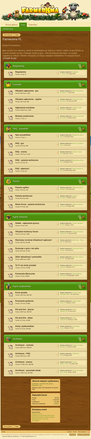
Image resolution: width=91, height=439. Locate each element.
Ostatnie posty (8, 29)
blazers (74, 309)
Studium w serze (77, 152)
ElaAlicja (56, 403)
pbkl (61, 241)
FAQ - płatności (22, 169)
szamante (63, 267)
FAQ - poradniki (20, 128)
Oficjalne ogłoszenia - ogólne (28, 99)
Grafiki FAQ (75, 353)
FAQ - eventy (21, 152)
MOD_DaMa (63, 372)
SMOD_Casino (64, 363)
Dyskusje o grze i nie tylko (27, 248)
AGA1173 (63, 302)
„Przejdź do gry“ (10, 58)
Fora (23, 25)
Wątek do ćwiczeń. (77, 204)
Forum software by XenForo (17, 434)
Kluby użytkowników (24, 326)
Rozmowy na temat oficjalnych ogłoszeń (33, 240)
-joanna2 (62, 206)
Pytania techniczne (23, 196)
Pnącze (74, 362)
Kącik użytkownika (22, 286)
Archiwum (18, 339)
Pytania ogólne (22, 187)
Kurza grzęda (21, 293)
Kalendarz (33, 25)
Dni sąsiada (35, 420)
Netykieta (75, 72)
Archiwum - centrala (24, 345)
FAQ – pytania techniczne (26, 160)
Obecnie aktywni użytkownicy (45, 381)
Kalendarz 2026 (76, 107)
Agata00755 (63, 311)
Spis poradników (22, 135)
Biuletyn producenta (24, 116)
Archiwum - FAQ (22, 354)
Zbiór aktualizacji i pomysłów (28, 257)
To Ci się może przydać (25, 265)
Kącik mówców (20, 217)
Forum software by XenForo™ (50, 434)
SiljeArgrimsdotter (65, 294)
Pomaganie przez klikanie (79, 265)
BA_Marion (63, 92)
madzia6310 (63, 319)
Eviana (74, 318)
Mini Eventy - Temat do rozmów (81, 240)
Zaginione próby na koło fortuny (81, 187)
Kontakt (69, 431)
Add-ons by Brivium (19, 436)
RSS (57, 73)
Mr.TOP (62, 225)
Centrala (17, 84)
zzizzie (62, 328)
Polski (3, 431)
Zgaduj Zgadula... (77, 273)
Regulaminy (19, 66)
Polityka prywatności (83, 434)
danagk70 (63, 189)
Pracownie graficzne (24, 301)
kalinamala (63, 275)
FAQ (61, 136)
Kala (40, 385)
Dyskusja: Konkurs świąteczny (81, 231)
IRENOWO (35, 385)
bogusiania (63, 233)
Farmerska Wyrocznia (25, 274)
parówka (74, 196)
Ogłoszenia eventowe (25, 108)
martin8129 (42, 383)
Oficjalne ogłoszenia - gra (26, 91)
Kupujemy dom (76, 292)
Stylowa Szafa (76, 301)
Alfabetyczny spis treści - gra (80, 135)
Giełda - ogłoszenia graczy (27, 223)
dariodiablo (35, 383)
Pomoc (16, 181)
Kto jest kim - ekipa (24, 318)
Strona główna (11, 25)
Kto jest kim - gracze (24, 309)
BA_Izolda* (63, 117)
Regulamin (73, 434)
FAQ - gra (19, 143)
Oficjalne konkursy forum (26, 232)
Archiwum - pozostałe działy (28, 370)
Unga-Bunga (76, 326)
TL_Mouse (63, 73)
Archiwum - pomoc (23, 362)
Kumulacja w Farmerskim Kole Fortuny (43, 415)
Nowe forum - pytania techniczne (30, 204)
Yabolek (62, 250)
